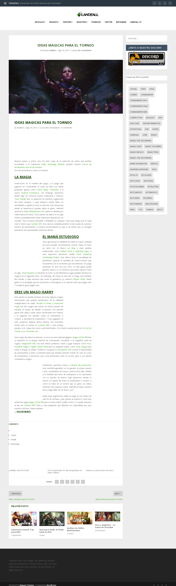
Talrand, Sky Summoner (80, 363)
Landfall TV (135, 20)
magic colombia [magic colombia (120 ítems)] (153, 144)
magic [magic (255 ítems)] (154, 133)
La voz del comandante (81, 48)
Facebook (96, 20)
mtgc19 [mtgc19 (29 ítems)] (134, 173)
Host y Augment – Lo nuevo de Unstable (105, 524)
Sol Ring (72, 246)
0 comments (66, 125)
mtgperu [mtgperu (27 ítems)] (147, 196)
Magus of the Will (80, 335)
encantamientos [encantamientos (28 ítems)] (151, 121)
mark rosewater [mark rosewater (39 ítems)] (138, 161)
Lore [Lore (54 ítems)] (145, 133)
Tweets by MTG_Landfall (137, 75)
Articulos (39, 20)
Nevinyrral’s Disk (64, 347)
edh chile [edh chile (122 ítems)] (134, 121)
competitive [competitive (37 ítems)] (136, 115)
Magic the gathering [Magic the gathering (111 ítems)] (140, 155)
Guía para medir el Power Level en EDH (51, 528)
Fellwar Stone (66, 249)
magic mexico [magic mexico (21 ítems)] (137, 150)
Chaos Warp (42, 187)
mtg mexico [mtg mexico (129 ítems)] (136, 190)
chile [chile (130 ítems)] (151, 87)
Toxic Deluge (20, 197)
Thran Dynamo (83, 252)
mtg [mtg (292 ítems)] (154, 167)
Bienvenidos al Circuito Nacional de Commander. (40, 3)
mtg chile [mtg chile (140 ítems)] (135, 178)
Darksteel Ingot (82, 249)
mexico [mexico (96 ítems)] (154, 161)
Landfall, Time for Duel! (27, 457)
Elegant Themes (27, 583)
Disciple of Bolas (43, 301)
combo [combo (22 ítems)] (133, 92)
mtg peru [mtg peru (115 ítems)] (135, 196)
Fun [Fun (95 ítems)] (147, 127)
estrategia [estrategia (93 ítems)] (135, 127)
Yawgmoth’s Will (28, 341)
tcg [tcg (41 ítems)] (140, 207)
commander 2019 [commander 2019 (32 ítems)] (138, 98)
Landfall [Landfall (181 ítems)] (134, 133)
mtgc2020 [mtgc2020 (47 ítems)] (146, 173)
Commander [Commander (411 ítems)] (147, 92)
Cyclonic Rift (36, 222)
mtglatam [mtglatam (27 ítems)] (153, 184)
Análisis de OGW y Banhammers (76, 527)
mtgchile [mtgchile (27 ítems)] (148, 178)
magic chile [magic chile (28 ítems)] (136, 144)
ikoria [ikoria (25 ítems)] (155, 127)
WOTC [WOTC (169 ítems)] (160, 207)
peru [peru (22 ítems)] (132, 207)
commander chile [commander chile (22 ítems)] (139, 104)
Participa (67, 20)
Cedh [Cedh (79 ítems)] (143, 87)
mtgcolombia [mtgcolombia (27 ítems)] (137, 184)
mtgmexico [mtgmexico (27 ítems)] (151, 190)
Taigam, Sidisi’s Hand (39, 344)
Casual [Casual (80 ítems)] (133, 87)
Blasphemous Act (36, 209)
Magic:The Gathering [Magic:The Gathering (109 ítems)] (140, 138)
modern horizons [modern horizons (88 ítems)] (139, 167)
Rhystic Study (79, 277)
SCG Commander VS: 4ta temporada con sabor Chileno (66, 458)
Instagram (121, 20)
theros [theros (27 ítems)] (149, 207)
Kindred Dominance (30, 190)
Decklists (53, 20)
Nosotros (81, 20)
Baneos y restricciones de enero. (104, 457)
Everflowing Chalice (51, 255)
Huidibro (52, 48)
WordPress (51, 583)
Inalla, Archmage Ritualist (52, 162)
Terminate (54, 187)
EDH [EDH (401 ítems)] (160, 115)
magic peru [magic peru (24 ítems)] (152, 150)
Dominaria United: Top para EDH (22, 528)
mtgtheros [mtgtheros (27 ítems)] (136, 201)
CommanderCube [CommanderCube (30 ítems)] (138, 110)
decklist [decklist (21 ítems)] (150, 115)
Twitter (108, 20)
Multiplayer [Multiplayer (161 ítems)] (152, 201)
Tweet (13, 433)
